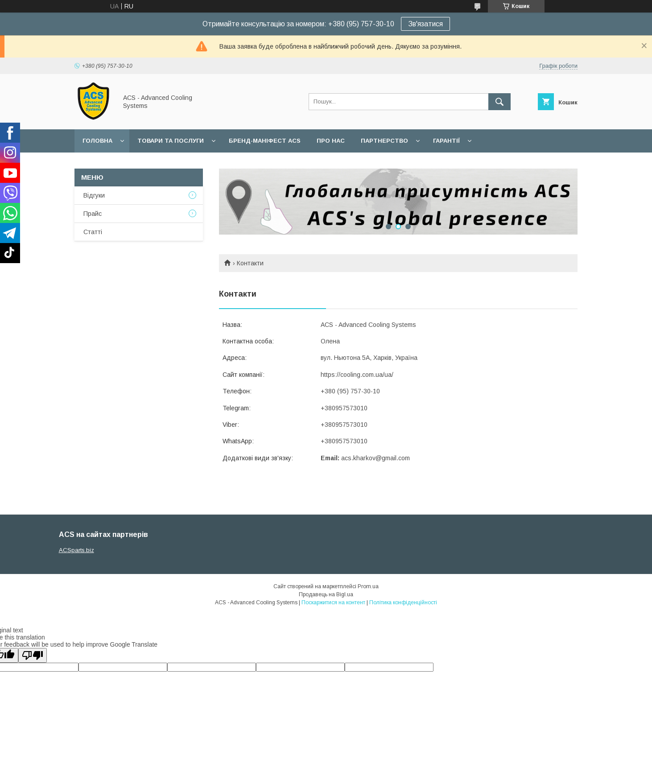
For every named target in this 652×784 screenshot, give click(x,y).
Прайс (92, 213)
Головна (97, 140)
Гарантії (446, 140)
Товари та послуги (170, 140)
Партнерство (384, 140)
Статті (92, 231)
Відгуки (94, 195)
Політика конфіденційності (403, 602)
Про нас (331, 140)
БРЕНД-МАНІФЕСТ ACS (265, 140)
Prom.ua (368, 586)
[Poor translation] (32, 655)
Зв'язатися (425, 24)
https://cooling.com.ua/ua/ (357, 374)
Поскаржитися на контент (333, 602)
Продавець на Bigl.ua (326, 594)
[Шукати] (499, 101)
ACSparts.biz (76, 550)
